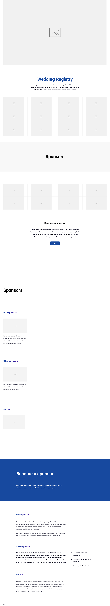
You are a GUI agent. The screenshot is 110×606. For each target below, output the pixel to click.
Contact (55, 243)
